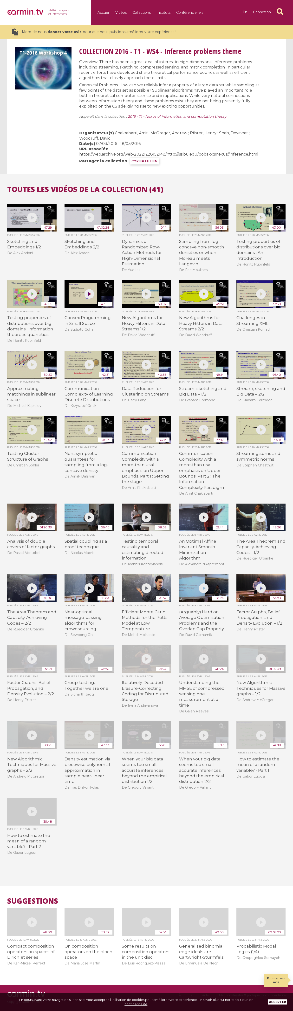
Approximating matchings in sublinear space (31, 394)
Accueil (104, 12)
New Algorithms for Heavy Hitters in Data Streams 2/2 (201, 323)
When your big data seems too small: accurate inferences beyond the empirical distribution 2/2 (201, 770)
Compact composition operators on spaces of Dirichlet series (31, 952)
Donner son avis (276, 980)
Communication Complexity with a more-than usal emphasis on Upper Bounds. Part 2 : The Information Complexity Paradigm (201, 470)
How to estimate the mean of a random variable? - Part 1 (257, 765)
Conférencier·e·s (189, 12)
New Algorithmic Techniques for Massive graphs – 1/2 (261, 688)
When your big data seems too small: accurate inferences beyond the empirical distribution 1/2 (144, 770)
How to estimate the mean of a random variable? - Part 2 (28, 841)
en (245, 12)
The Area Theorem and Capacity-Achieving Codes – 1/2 (261, 547)
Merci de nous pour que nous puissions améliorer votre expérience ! (94, 31)
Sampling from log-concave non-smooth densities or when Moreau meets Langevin (201, 252)
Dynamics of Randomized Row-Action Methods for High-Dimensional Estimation (142, 252)
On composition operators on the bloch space (88, 952)
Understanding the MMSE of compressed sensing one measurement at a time (202, 694)
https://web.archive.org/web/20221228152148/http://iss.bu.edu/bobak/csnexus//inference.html (168, 154)
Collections (141, 12)
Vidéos (121, 12)
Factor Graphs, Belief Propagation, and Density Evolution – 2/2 (30, 688)
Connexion (262, 12)
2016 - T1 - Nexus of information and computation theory (177, 116)
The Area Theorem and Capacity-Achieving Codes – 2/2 (31, 617)
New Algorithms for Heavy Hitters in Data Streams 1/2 (143, 323)
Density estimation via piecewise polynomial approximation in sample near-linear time (87, 770)
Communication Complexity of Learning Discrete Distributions (89, 394)
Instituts (163, 12)
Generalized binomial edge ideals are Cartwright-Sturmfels (201, 952)
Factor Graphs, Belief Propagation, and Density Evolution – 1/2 (259, 617)
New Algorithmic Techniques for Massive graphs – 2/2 (31, 765)
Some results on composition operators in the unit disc (145, 952)
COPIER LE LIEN (144, 161)
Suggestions (32, 901)
